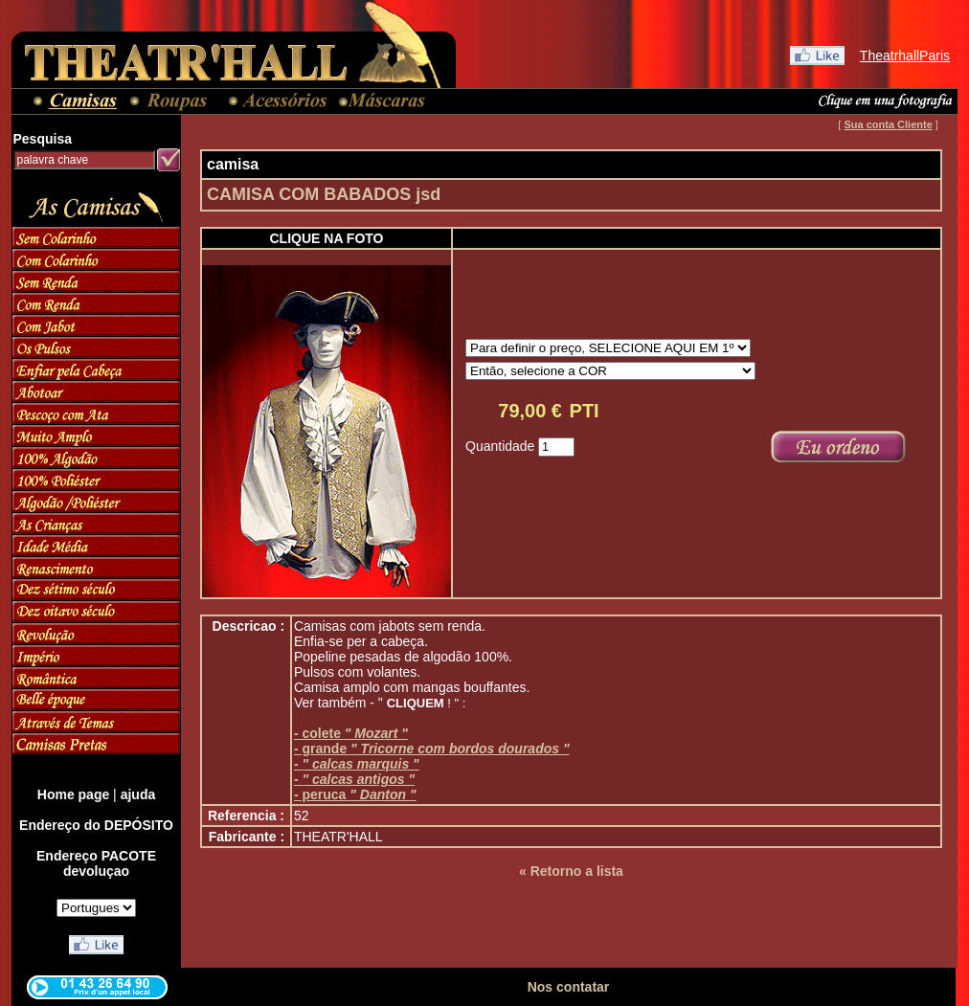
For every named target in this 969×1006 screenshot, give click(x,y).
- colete (351, 733)
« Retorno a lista (571, 871)
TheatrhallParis (905, 55)
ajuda (138, 794)
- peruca (355, 794)
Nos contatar (569, 987)
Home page (73, 794)
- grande (432, 748)
